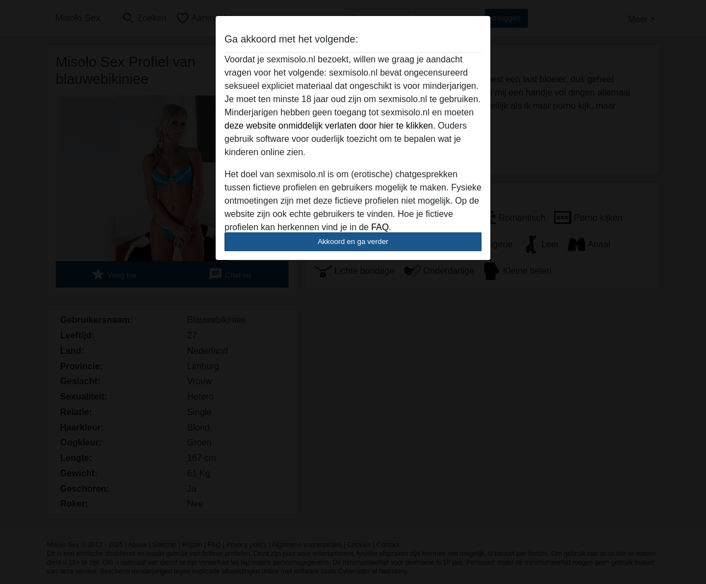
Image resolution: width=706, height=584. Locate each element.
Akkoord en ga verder (353, 241)
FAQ (380, 227)
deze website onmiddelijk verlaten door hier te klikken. (329, 125)
